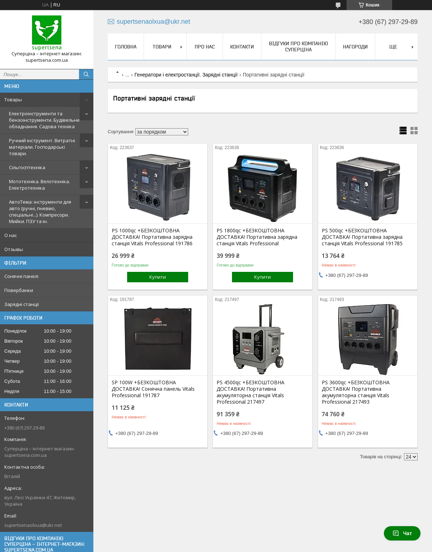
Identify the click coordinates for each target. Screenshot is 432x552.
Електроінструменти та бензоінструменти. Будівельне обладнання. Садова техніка (44, 120)
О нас (10, 235)
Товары (13, 99)
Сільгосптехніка (27, 167)
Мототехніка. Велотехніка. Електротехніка (39, 184)
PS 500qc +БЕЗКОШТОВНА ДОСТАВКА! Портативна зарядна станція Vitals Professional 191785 (362, 237)
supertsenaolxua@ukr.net (33, 525)
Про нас (205, 47)
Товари (162, 47)
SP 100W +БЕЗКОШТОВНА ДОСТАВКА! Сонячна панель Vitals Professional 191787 (153, 389)
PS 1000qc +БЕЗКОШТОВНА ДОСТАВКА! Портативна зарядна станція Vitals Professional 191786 (152, 237)
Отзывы (13, 249)
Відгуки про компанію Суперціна (298, 46)
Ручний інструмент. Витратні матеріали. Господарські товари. (42, 147)
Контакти (242, 47)
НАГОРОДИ (355, 47)
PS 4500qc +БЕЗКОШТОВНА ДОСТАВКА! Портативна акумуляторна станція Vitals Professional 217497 (250, 392)
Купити (157, 277)
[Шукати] (86, 74)
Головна (125, 47)
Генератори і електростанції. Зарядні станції (186, 75)
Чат (402, 533)
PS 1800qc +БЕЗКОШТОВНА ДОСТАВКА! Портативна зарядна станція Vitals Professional (257, 237)
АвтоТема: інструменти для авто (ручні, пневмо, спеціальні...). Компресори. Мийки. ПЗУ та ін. (40, 211)
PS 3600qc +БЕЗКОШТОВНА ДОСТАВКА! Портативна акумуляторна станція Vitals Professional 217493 (356, 392)
